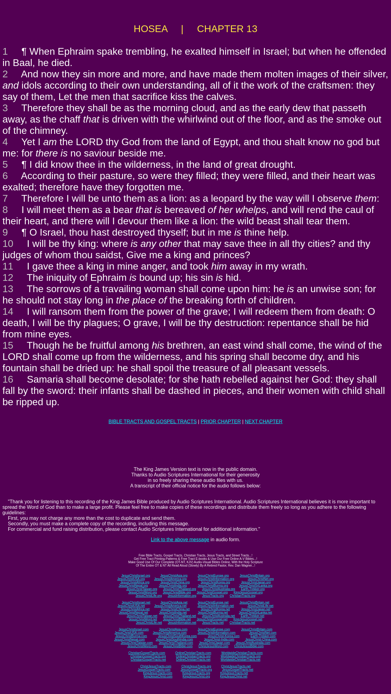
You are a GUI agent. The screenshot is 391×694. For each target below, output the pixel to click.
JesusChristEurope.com (214, 629)
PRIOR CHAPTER (221, 421)
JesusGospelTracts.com (154, 669)
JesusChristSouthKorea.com (177, 636)
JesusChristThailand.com (176, 642)
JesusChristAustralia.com (253, 642)
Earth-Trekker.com (263, 636)
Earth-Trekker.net (252, 616)
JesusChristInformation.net (216, 606)
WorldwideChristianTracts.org (241, 656)
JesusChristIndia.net (173, 612)
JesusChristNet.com (262, 632)
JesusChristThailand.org (179, 589)
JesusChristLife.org (149, 595)
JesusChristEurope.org (213, 575)
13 (7, 288)
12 (7, 277)
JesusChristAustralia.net (218, 616)
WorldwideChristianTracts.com (242, 653)
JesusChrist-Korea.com (223, 636)
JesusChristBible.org (177, 592)
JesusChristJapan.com (214, 642)
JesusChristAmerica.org (170, 579)
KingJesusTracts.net (234, 673)
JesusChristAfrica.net (135, 609)
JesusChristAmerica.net (170, 606)
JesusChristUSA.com (129, 632)
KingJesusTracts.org (196, 673)
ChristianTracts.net (242, 622)
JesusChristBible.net (177, 619)
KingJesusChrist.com (158, 676)
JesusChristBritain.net (254, 602)
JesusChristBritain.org (255, 575)
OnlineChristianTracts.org (193, 656)
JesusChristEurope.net (213, 602)
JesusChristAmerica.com (170, 632)
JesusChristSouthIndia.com (174, 639)
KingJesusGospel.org (248, 592)
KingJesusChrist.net (233, 676)
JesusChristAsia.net (173, 602)
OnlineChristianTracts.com (193, 653)
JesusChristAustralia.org (218, 589)
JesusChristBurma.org (213, 585)
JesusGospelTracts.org (196, 669)
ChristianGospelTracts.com (146, 653)
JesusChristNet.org (261, 579)
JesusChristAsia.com (173, 629)
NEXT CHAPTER (264, 421)
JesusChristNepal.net (133, 612)
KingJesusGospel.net (247, 619)
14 (7, 311)
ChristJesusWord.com (213, 646)
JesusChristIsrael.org (135, 575)
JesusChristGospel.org (212, 592)
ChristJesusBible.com (249, 646)
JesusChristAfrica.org (134, 582)
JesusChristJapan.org (256, 582)
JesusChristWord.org (142, 592)
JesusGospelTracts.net (237, 669)
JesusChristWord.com (142, 646)
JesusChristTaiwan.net (142, 616)
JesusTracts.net (213, 622)
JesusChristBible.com (177, 646)
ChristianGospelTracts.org (148, 656)
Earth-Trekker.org (253, 589)
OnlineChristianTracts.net (193, 659)
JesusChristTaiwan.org (141, 589)
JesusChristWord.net (143, 619)
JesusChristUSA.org (131, 579)
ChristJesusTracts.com (155, 666)
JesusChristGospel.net (212, 619)
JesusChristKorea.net (215, 609)
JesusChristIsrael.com (133, 629)
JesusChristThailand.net (179, 616)
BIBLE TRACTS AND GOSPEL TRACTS (152, 421)
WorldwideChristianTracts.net (240, 659)
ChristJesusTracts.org (196, 666)
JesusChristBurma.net (213, 612)
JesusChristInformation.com (217, 632)
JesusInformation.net (182, 622)
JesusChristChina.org (175, 582)
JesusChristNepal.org (133, 585)
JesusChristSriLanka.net (255, 612)
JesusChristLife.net (260, 606)
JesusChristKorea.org (215, 582)
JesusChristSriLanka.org (255, 585)
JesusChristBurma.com (131, 636)
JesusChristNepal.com (129, 639)
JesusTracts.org (213, 595)
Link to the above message (180, 539)
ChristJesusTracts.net (235, 666)
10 (7, 243)
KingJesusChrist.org (196, 676)
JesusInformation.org (182, 595)
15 (7, 345)
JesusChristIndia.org (173, 585)
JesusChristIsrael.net (136, 602)
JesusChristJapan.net (255, 609)
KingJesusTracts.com (157, 673)
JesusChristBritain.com (256, 629)
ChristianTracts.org (242, 595)
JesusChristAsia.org (174, 575)
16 (7, 379)
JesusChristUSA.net (131, 606)
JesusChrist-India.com (219, 639)
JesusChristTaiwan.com (137, 642)
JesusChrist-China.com (261, 639)
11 (7, 266)
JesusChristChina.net (175, 609)
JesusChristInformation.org (216, 579)
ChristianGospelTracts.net (148, 659)
